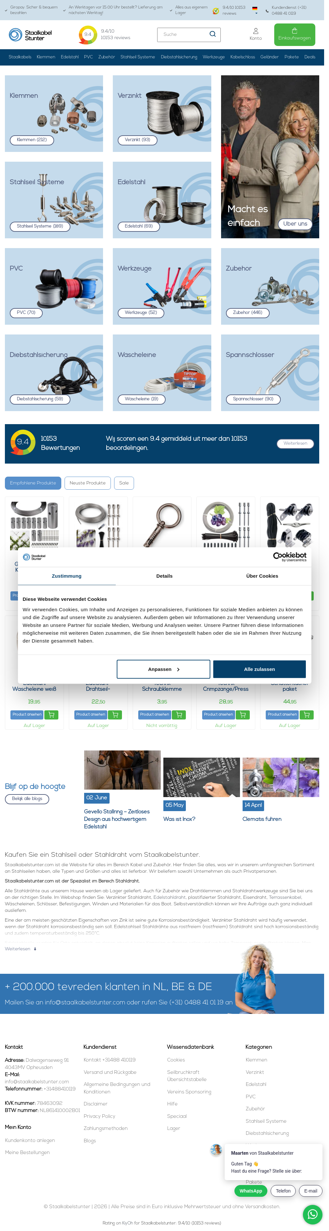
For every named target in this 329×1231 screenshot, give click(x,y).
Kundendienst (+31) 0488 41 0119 (286, 10)
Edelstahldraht (170, 897)
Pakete (292, 57)
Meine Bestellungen (27, 1152)
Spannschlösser (253, 399)
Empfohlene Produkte (33, 483)
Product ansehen (27, 715)
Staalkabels (20, 57)
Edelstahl (70, 57)
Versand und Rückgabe (110, 1072)
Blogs (90, 1141)
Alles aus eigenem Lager (189, 10)
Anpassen (163, 669)
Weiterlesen (295, 443)
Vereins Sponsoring (189, 1092)
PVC (88, 57)
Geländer (270, 57)
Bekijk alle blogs (27, 799)
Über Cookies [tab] (262, 576)
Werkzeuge (214, 57)
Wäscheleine (141, 399)
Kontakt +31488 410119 (110, 1060)
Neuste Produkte (88, 483)
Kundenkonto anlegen (30, 1140)
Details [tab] (165, 576)
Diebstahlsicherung (179, 57)
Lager (173, 1128)
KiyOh (127, 1223)
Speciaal (177, 1116)
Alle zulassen (259, 669)
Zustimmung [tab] (67, 576)
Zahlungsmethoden (106, 1128)
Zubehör (106, 57)
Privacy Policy (99, 1116)
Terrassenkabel (285, 897)
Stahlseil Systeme (138, 57)
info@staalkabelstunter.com (85, 1003)
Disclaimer (96, 1104)
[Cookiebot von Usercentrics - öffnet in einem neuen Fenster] (278, 557)
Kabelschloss (243, 57)
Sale (124, 483)
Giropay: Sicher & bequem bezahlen (31, 10)
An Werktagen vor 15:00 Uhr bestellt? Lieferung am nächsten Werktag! (113, 10)
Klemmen (46, 57)
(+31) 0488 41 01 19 (196, 1003)
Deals (310, 57)
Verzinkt (137, 140)
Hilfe (172, 1104)
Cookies (176, 1060)
